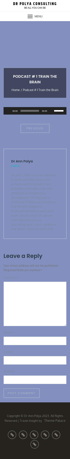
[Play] (8, 111)
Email (8, 352)
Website (9, 371)
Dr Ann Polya (22, 161)
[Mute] (51, 111)
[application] (35, 111)
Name (9, 332)
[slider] (30, 111)
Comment (11, 277)
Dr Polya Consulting (35, 4)
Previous (35, 128)
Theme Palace (55, 420)
